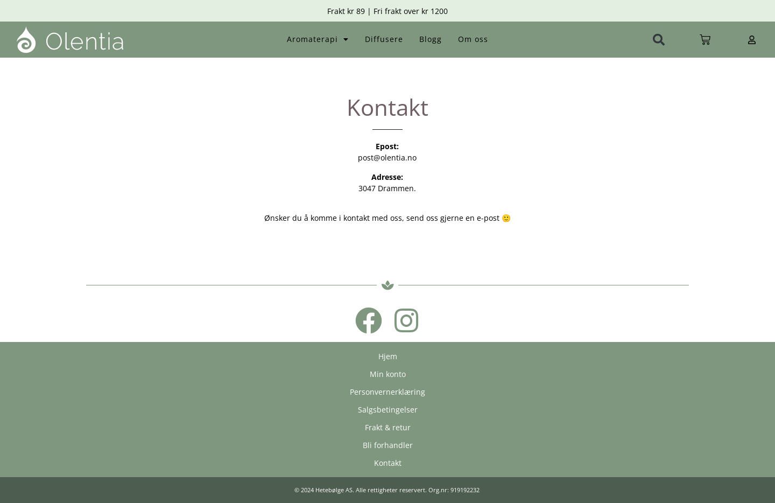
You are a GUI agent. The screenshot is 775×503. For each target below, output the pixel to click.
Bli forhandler (388, 445)
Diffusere (384, 39)
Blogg (430, 39)
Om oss (473, 39)
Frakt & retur (388, 427)
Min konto (388, 374)
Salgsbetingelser (388, 409)
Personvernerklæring (387, 392)
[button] (659, 40)
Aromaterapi (318, 39)
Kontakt (387, 463)
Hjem (387, 356)
